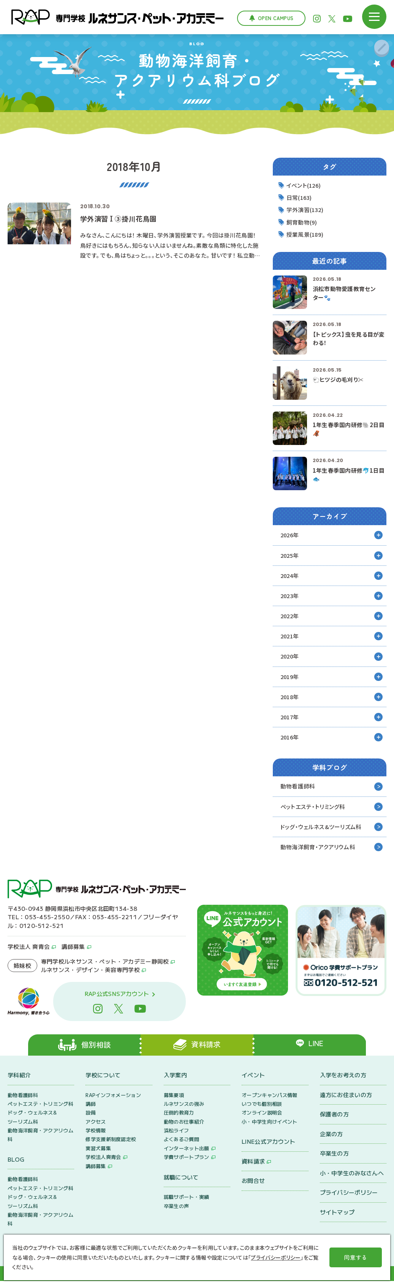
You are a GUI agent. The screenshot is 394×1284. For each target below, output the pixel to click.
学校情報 (95, 1133)
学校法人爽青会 (103, 1160)
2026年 (290, 536)
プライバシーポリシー (349, 1195)
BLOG (16, 1162)
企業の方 (331, 1137)
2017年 (290, 718)
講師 (90, 1106)
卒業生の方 (334, 1156)
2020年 (290, 658)
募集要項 (174, 1098)
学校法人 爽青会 (29, 949)
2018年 (290, 698)
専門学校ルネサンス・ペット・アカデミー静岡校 (105, 963)
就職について (181, 1180)
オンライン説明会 (262, 1115)
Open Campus (275, 18)
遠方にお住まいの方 (346, 1098)
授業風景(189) (306, 235)
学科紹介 (19, 1078)
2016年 (290, 739)
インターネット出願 (186, 1151)
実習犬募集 (98, 1151)
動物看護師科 (297, 788)
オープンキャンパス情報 (269, 1098)
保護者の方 (334, 1117)
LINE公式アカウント (268, 1144)
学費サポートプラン (186, 1160)
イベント (253, 1078)
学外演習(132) (306, 210)
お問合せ (253, 1183)
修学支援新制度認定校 (110, 1142)
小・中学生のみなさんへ (352, 1176)
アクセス (95, 1124)
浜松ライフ (176, 1133)
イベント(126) (305, 185)
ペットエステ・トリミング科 (312, 808)
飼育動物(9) (302, 222)
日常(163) (300, 198)
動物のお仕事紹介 (184, 1124)
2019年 (290, 678)
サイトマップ (337, 1215)
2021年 (290, 637)
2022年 (290, 617)
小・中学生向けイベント (269, 1124)
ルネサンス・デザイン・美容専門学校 (90, 972)
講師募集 (73, 949)
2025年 (290, 556)
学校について (102, 1078)
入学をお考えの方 (343, 1078)
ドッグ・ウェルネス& (320, 829)
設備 (90, 1115)
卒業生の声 (176, 1209)
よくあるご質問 (181, 1142)
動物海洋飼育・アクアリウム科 (317, 849)
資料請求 (253, 1164)
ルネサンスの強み (184, 1106)
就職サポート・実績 (186, 1199)
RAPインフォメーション (113, 1098)
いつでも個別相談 (262, 1106)
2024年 (290, 576)
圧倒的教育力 (179, 1115)
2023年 (290, 596)
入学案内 (175, 1078)
